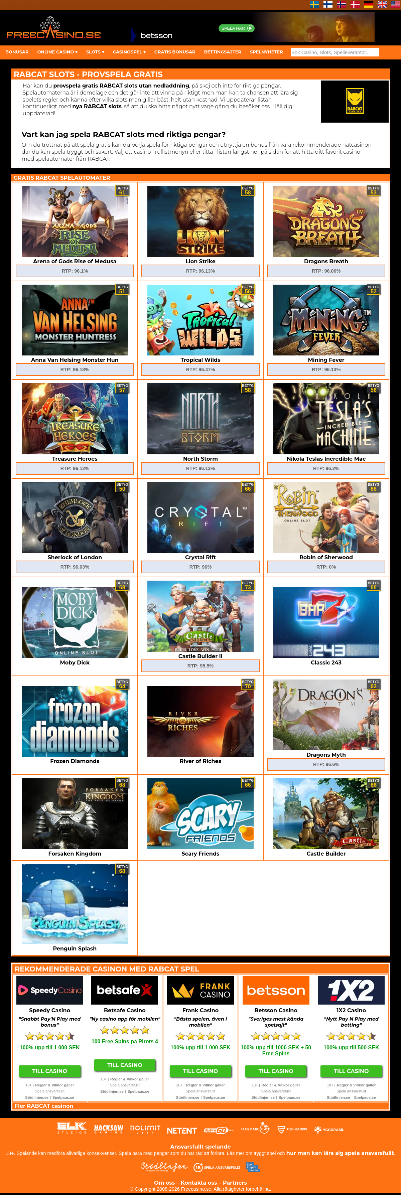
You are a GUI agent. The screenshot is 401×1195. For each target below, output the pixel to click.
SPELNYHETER (266, 51)
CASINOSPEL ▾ (129, 51)
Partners (235, 1183)
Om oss (164, 1183)
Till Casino (49, 1071)
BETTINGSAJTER (222, 51)
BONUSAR (16, 51)
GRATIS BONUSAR (174, 51)
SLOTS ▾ (95, 51)
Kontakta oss (199, 1183)
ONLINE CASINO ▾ (57, 51)
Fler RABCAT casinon (44, 1106)
